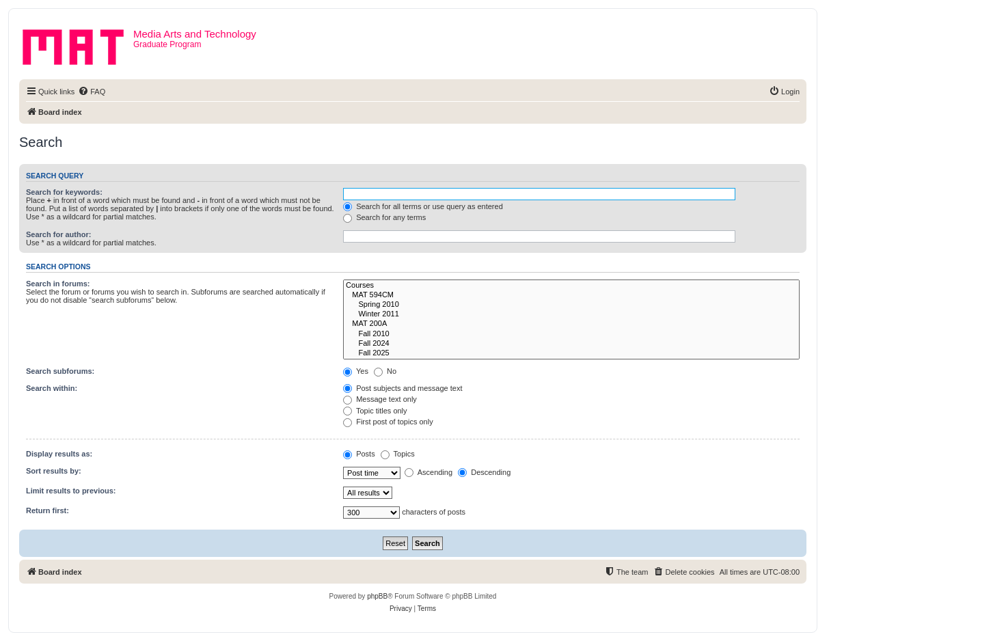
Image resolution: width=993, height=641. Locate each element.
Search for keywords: (64, 192)
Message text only (380, 399)
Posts (359, 454)
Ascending (428, 472)
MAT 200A (571, 324)
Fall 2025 (571, 353)
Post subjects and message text (402, 388)
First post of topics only (388, 422)
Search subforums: (60, 371)
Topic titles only (375, 411)
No (385, 371)
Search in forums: (58, 283)
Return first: (47, 510)
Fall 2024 (571, 344)
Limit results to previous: (70, 491)
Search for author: (58, 234)
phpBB (377, 596)
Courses (571, 285)
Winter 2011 (571, 314)
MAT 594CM (571, 295)
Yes (355, 371)
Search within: (51, 388)
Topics (398, 454)
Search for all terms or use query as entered (423, 206)
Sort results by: (53, 471)
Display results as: (59, 454)
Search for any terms (384, 217)
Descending (484, 472)
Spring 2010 (571, 305)
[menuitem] (91, 91)
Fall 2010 (571, 334)
